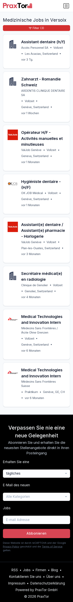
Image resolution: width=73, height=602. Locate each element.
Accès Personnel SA (34, 47)
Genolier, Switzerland (39, 291)
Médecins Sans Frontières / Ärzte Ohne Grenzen (39, 330)
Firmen (41, 570)
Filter (36, 28)
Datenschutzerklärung (47, 583)
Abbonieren (36, 533)
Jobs (27, 570)
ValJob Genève (31, 150)
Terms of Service (52, 546)
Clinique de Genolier (34, 285)
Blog (54, 570)
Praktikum (31, 392)
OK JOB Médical (32, 193)
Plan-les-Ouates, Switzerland (40, 248)
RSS (14, 570)
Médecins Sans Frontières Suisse (38, 384)
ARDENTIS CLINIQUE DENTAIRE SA (43, 93)
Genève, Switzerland (35, 107)
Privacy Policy (11, 546)
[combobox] (36, 474)
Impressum (16, 583)
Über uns (53, 577)
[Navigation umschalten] (66, 6)
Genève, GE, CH (54, 392)
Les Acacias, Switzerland (41, 54)
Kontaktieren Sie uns (25, 577)
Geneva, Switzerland (34, 156)
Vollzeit (58, 47)
